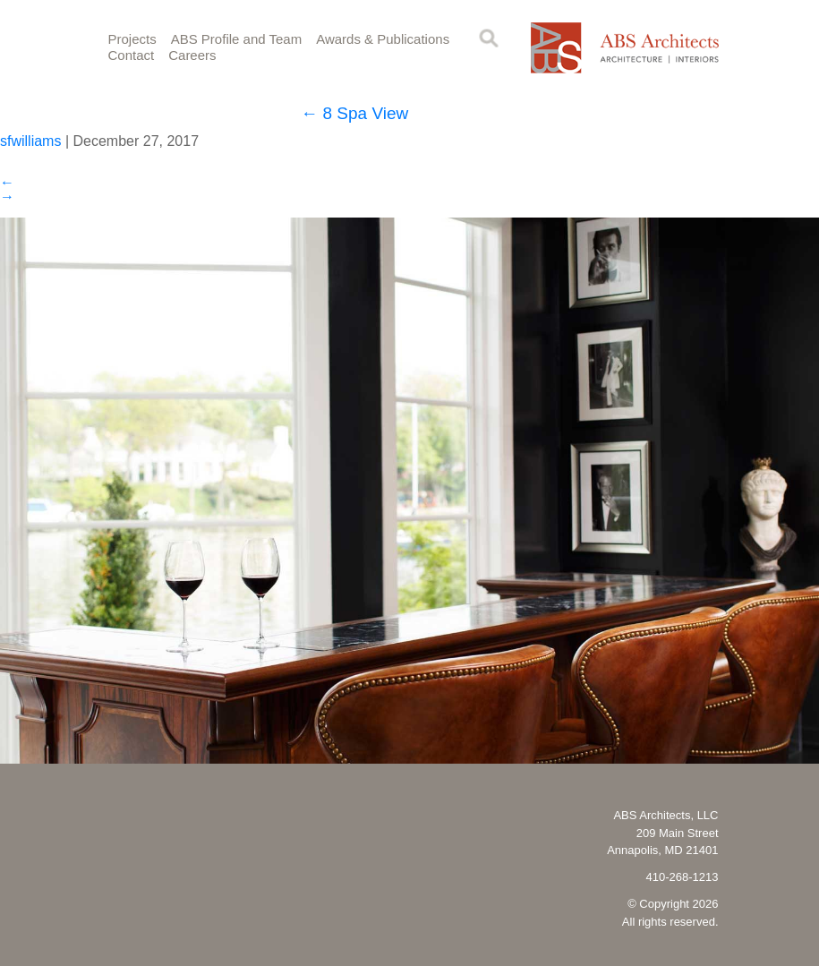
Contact (131, 55)
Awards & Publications (382, 39)
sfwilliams (30, 141)
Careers (192, 55)
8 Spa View (354, 113)
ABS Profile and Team (236, 39)
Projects (132, 39)
